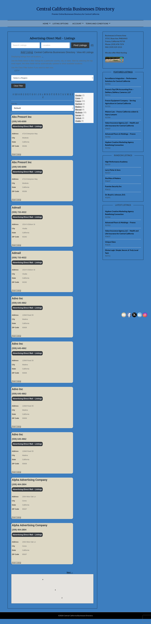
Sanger (78, 115)
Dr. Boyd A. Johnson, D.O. (115, 195)
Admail (16, 208)
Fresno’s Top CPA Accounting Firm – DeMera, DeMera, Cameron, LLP (119, 90)
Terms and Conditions (97, 23)
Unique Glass (110, 242)
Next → (70, 578)
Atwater (78, 96)
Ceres (77, 98)
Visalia (78, 121)
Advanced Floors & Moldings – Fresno (120, 134)
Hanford (78, 104)
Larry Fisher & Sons (113, 170)
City (17, 71)
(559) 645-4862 (19, 305)
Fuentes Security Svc (113, 186)
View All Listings (71, 52)
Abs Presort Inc (21, 117)
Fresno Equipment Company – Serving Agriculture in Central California (120, 101)
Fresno (78, 101)
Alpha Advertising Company (29, 484)
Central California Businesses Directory (75, 8)
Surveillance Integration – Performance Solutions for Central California (121, 79)
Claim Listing (16, 155)
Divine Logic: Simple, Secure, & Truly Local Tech (121, 251)
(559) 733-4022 (19, 213)
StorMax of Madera (113, 178)
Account (77, 23)
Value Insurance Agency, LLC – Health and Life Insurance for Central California (122, 124)
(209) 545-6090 (19, 121)
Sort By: (14, 104)
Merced (78, 110)
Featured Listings (123, 72)
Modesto (78, 113)
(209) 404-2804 (19, 488)
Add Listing (87, 52)
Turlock (78, 118)
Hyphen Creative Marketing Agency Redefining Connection (119, 143)
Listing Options (60, 23)
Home (45, 23)
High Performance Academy (116, 162)
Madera (78, 107)
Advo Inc (17, 300)
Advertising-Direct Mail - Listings (52, 38)
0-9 (16, 94)
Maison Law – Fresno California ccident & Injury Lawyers (121, 113)
